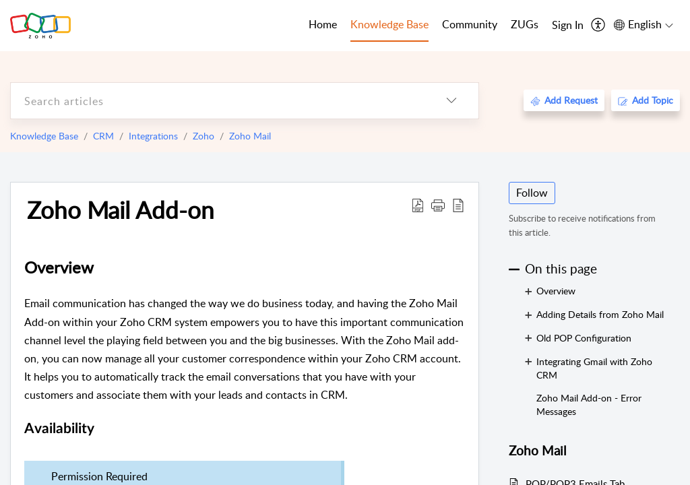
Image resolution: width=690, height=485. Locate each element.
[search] (218, 101)
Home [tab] (323, 24)
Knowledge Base (44, 135)
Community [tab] (469, 24)
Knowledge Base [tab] (389, 24)
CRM (103, 135)
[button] (438, 205)
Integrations (153, 135)
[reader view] (458, 205)
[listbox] (451, 101)
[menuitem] (567, 25)
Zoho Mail (250, 135)
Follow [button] (532, 192)
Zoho (203, 135)
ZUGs (524, 24)
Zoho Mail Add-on (120, 209)
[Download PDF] (418, 205)
